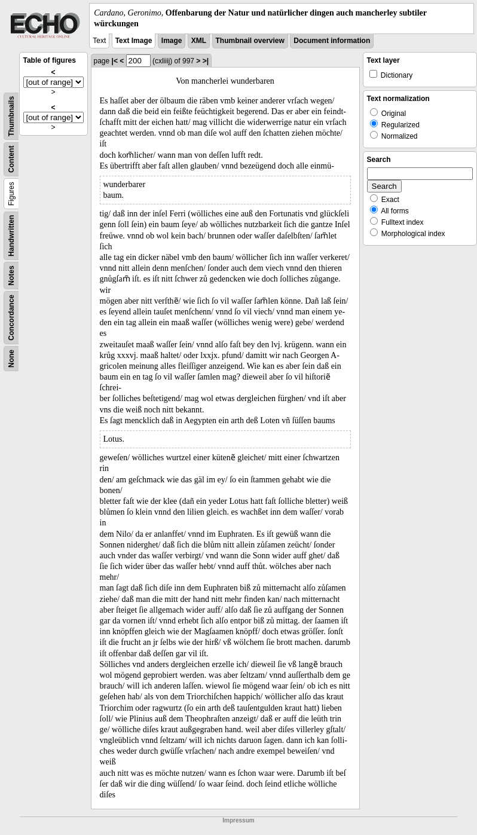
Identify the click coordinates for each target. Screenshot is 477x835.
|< (115, 61)
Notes (11, 276)
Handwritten (11, 235)
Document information (331, 40)
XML (198, 40)
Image (171, 40)
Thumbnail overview (250, 40)
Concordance (11, 318)
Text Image (133, 40)
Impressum (238, 820)
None (11, 359)
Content (11, 159)
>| (206, 61)
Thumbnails (11, 116)
